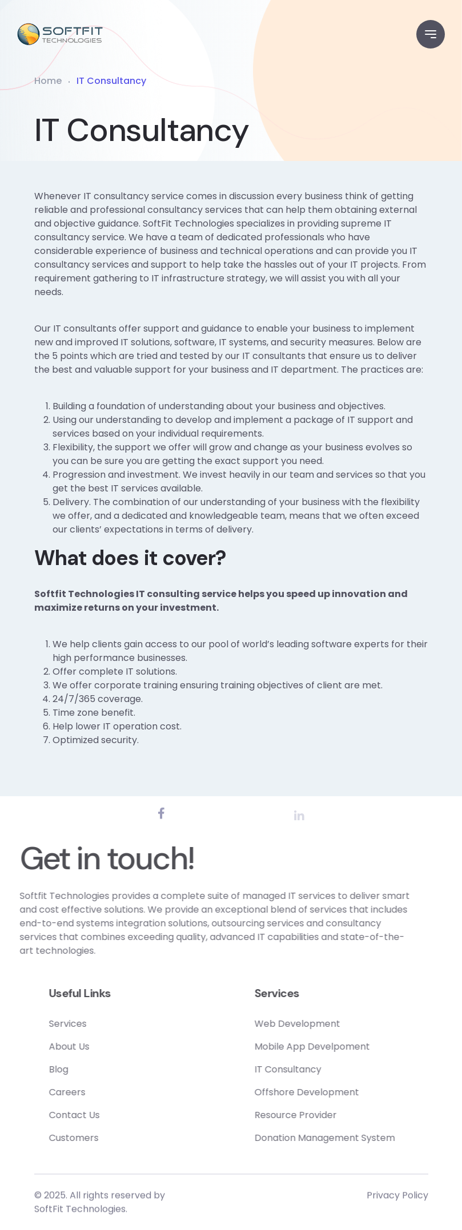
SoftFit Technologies (80, 1212)
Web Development (334, 1023)
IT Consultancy (325, 1069)
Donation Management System (362, 1137)
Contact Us (111, 1115)
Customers (111, 1137)
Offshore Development (344, 1092)
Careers (104, 1092)
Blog (96, 1069)
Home (48, 80)
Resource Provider (333, 1115)
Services (105, 1023)
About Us (106, 1046)
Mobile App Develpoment (349, 1046)
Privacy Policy (397, 1198)
